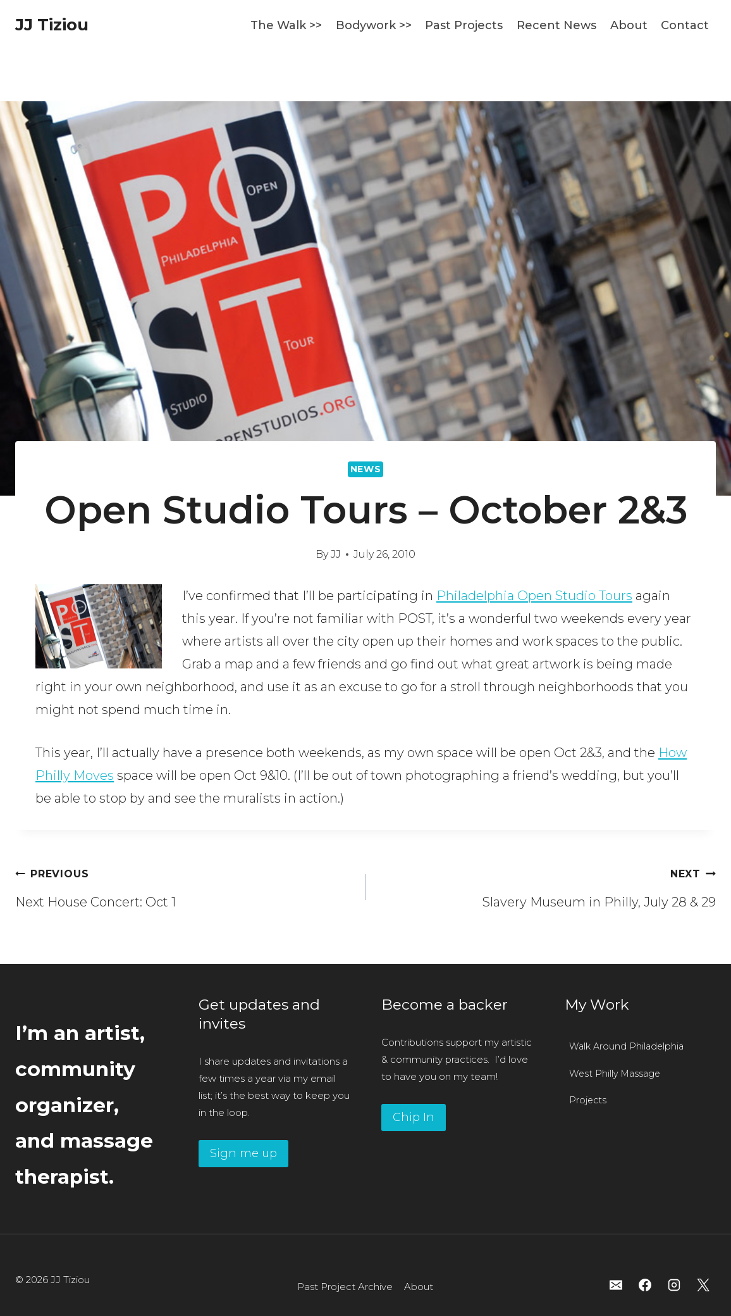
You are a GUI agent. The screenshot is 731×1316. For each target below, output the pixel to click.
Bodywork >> (374, 25)
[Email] (616, 1285)
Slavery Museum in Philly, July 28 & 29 (547, 886)
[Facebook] (645, 1285)
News (365, 469)
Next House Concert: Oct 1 (184, 886)
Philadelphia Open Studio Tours (534, 595)
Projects (587, 1100)
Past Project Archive (345, 1287)
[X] (703, 1285)
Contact (685, 25)
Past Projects (464, 25)
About (629, 25)
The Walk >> (286, 25)
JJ (336, 554)
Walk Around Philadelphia (626, 1046)
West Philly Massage (614, 1073)
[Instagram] (674, 1285)
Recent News (556, 25)
